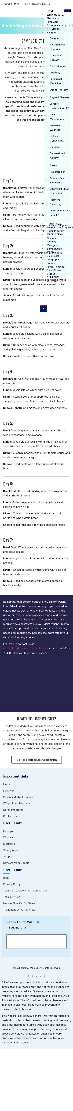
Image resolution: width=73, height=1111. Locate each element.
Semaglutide (54, 248)
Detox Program (55, 230)
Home (50, 11)
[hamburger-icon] (67, 10)
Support (53, 277)
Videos (51, 273)
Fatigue (51, 32)
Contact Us (55, 280)
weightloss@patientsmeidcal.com (24, 648)
